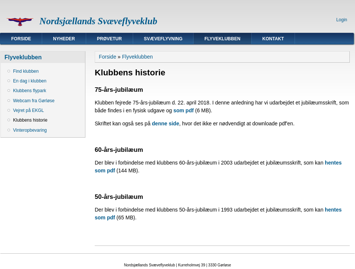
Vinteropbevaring (30, 130)
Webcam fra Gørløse (33, 100)
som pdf (183, 110)
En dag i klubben (29, 81)
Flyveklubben (222, 38)
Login (341, 19)
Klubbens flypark (29, 90)
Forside (21, 38)
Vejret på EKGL (28, 110)
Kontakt (273, 38)
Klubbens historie (30, 120)
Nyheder (64, 38)
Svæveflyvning (163, 38)
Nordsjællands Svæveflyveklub (98, 21)
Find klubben (26, 71)
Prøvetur (109, 38)
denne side (165, 123)
